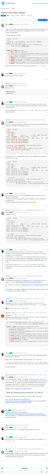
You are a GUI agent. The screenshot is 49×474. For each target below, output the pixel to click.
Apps (34, 3)
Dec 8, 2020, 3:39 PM (22, 24)
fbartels (7, 24)
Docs (42, 3)
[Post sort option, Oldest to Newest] (2, 20)
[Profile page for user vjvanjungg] (2, 316)
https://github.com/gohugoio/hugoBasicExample (18, 401)
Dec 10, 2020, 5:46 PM (22, 427)
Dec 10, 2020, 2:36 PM (22, 301)
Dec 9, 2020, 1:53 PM (21, 249)
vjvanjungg (7, 315)
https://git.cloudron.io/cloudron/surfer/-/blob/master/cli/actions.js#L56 (24, 414)
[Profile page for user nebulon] (2, 74)
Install (46, 3)
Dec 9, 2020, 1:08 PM (22, 122)
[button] (2, 472)
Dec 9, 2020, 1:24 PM (21, 193)
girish (6, 410)
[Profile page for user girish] (2, 411)
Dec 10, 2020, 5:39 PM (20, 410)
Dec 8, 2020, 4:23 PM (21, 73)
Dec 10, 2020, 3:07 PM (22, 353)
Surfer (8, 15)
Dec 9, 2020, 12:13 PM (21, 102)
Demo (38, 3)
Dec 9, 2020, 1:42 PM (22, 212)
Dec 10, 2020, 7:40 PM (22, 451)
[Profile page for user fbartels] (2, 25)
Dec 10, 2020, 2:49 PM (20, 315)
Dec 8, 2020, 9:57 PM (22, 85)
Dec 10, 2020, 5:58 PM (22, 437)
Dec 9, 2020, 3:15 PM (22, 278)
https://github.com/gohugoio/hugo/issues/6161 (29, 282)
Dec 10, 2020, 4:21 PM (22, 377)
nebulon (7, 73)
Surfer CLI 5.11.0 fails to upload (23, 388)
